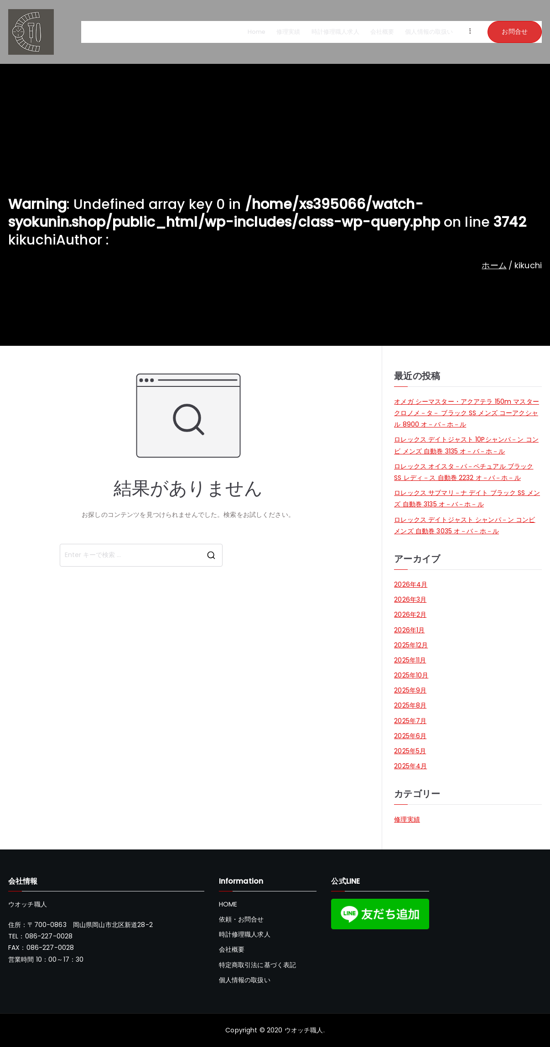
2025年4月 (410, 766)
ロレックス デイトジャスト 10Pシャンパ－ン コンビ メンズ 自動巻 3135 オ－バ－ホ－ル (466, 445)
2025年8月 (410, 705)
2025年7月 (410, 720)
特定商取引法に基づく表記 (257, 964)
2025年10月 (411, 675)
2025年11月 (410, 660)
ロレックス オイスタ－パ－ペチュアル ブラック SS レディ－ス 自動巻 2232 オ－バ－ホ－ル (463, 472)
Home (257, 32)
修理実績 (288, 32)
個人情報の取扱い (429, 32)
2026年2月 (410, 614)
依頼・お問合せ (241, 919)
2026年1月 (409, 630)
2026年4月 (410, 584)
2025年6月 (410, 735)
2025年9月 (410, 690)
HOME (228, 904)
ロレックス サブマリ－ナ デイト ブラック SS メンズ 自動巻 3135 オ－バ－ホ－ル (467, 498)
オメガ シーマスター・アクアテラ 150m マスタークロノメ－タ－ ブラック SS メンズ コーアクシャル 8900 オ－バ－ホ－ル (466, 413)
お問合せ (515, 31)
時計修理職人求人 (335, 32)
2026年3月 (410, 599)
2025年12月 (411, 645)
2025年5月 (410, 750)
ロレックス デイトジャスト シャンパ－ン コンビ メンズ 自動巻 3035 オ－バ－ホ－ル (464, 525)
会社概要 (382, 32)
